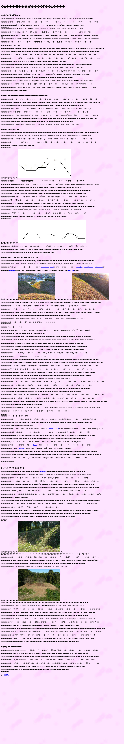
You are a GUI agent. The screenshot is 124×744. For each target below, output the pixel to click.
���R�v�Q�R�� (54, 282)
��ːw (40, 473)
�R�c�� (13, 286)
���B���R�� (62, 455)
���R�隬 (50, 501)
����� (83, 286)
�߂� (6, 714)
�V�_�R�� (113, 282)
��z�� (24, 476)
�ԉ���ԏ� (101, 282)
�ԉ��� (91, 282)
